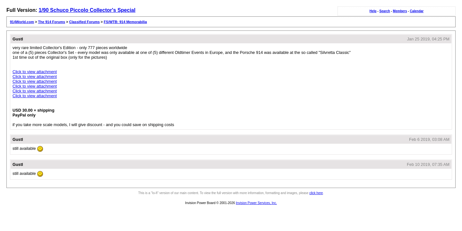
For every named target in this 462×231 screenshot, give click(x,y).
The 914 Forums (51, 22)
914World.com (22, 22)
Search (384, 11)
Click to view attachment (35, 71)
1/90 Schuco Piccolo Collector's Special (86, 10)
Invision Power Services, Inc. (256, 203)
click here (316, 193)
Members (400, 11)
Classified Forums (84, 22)
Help (373, 11)
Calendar (417, 11)
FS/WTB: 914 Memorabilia (125, 22)
